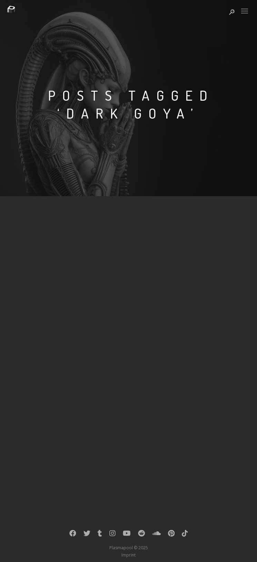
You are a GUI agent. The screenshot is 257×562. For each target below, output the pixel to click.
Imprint (128, 555)
